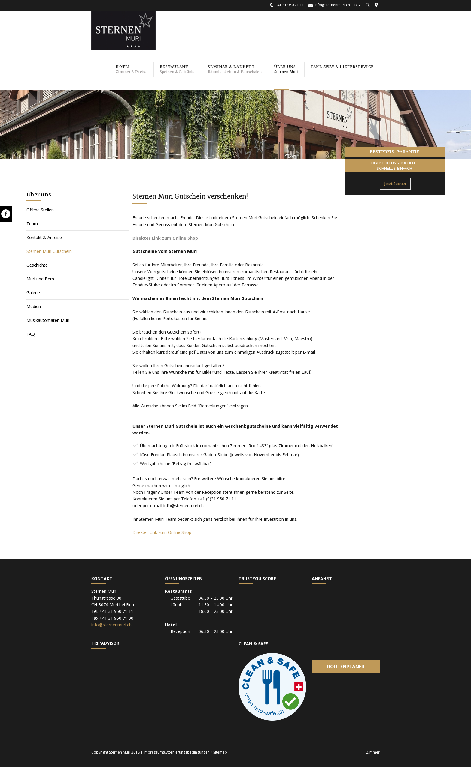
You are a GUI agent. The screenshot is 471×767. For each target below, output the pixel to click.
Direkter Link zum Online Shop (161, 532)
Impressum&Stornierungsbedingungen (177, 752)
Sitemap (220, 752)
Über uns (38, 194)
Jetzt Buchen (395, 183)
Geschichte (37, 265)
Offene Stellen (40, 210)
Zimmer (373, 752)
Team (32, 223)
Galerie (33, 292)
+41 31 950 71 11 (289, 4)
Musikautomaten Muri (48, 320)
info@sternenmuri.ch (332, 4)
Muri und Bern (40, 279)
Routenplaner (345, 666)
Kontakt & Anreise (44, 237)
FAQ (30, 334)
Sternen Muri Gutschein (49, 251)
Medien (33, 306)
